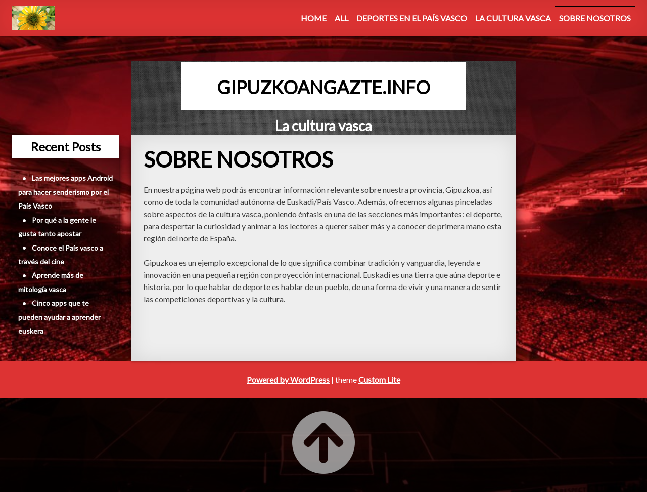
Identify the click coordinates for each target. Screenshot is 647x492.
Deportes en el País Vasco (411, 18)
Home (314, 18)
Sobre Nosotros (595, 18)
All (341, 18)
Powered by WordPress (288, 379)
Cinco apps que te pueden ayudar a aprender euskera (59, 317)
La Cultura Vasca (513, 18)
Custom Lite (379, 379)
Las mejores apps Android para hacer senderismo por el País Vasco (65, 192)
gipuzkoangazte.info (323, 87)
